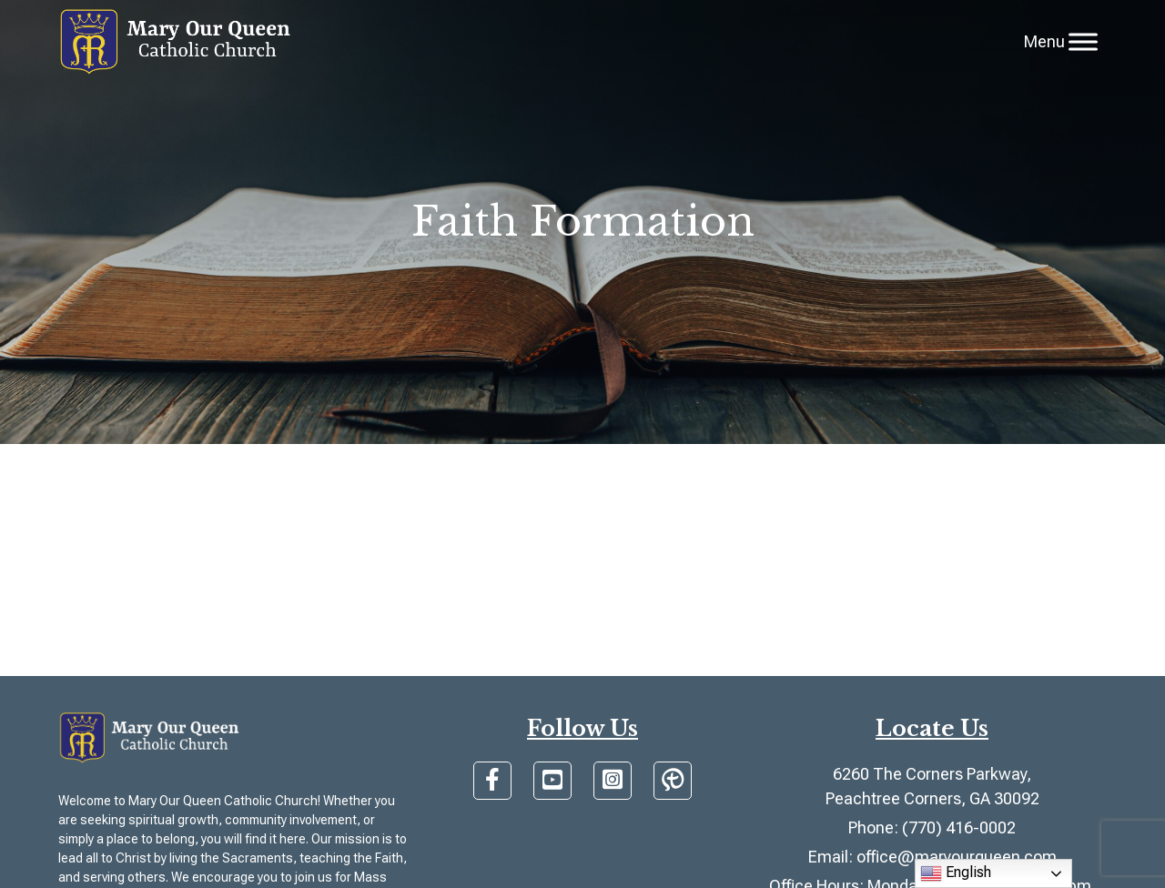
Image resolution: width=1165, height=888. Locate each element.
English (955, 873)
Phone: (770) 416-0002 (932, 827)
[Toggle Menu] (1083, 41)
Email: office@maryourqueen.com (932, 856)
